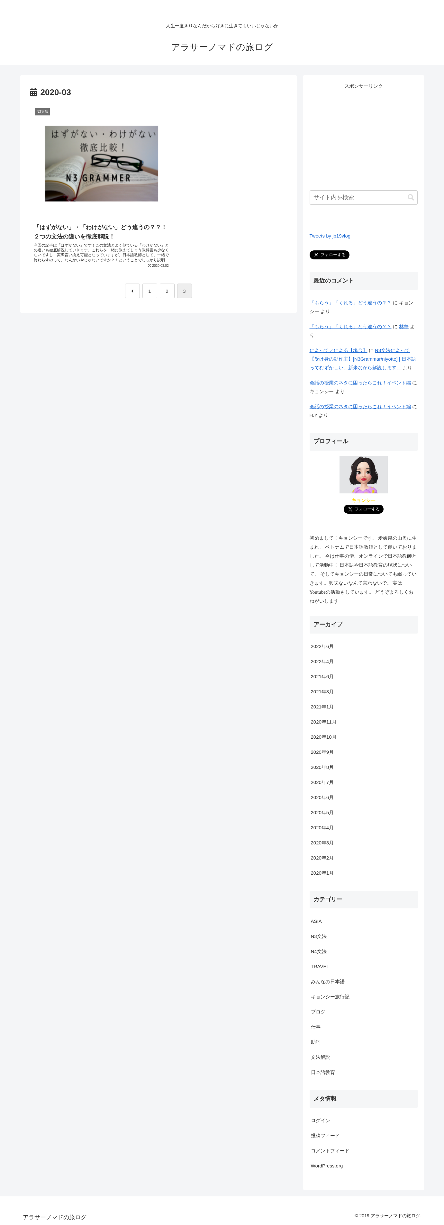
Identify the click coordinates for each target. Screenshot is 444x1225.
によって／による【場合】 (338, 350)
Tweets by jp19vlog (330, 236)
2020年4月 (322, 827)
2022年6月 (322, 646)
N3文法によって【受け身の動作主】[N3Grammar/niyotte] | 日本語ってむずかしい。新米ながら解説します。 (363, 358)
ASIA (316, 921)
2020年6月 (322, 797)
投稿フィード (325, 1135)
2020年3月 (322, 842)
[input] (364, 197)
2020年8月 (322, 767)
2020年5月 (322, 812)
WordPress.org (327, 1165)
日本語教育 (323, 1072)
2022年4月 (322, 661)
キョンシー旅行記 (330, 996)
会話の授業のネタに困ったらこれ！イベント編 (360, 382)
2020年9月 (322, 752)
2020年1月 (322, 873)
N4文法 (319, 951)
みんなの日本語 (328, 981)
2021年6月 (322, 676)
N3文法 (319, 936)
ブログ (318, 1011)
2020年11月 (324, 722)
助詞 (316, 1042)
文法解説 (320, 1057)
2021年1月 (322, 706)
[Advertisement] (364, 135)
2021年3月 (322, 691)
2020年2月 (322, 857)
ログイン (320, 1120)
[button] (411, 197)
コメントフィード (330, 1150)
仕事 (316, 1027)
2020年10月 (324, 737)
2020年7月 (322, 782)
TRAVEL (320, 966)
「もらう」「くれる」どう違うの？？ (351, 302)
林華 (404, 326)
